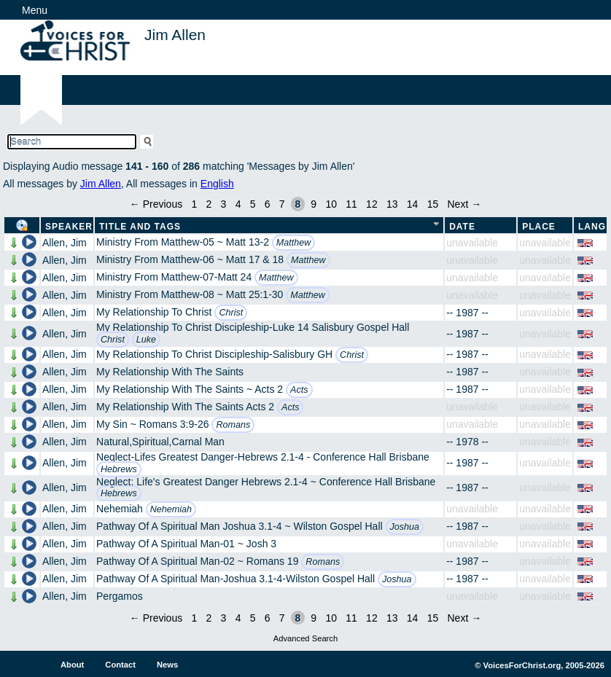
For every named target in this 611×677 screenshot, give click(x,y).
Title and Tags (140, 227)
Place (539, 227)
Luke (146, 339)
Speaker (69, 227)
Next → (464, 204)
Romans (233, 425)
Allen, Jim (64, 243)
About (72, 664)
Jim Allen (100, 183)
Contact (120, 664)
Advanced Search (305, 638)
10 (331, 204)
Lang (592, 227)
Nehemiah (171, 509)
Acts (299, 390)
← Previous (156, 204)
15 (433, 204)
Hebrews (119, 469)
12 (372, 204)
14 (413, 204)
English (217, 183)
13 (392, 204)
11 (351, 204)
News (167, 664)
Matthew (293, 243)
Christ (231, 313)
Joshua (405, 527)
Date (462, 227)
